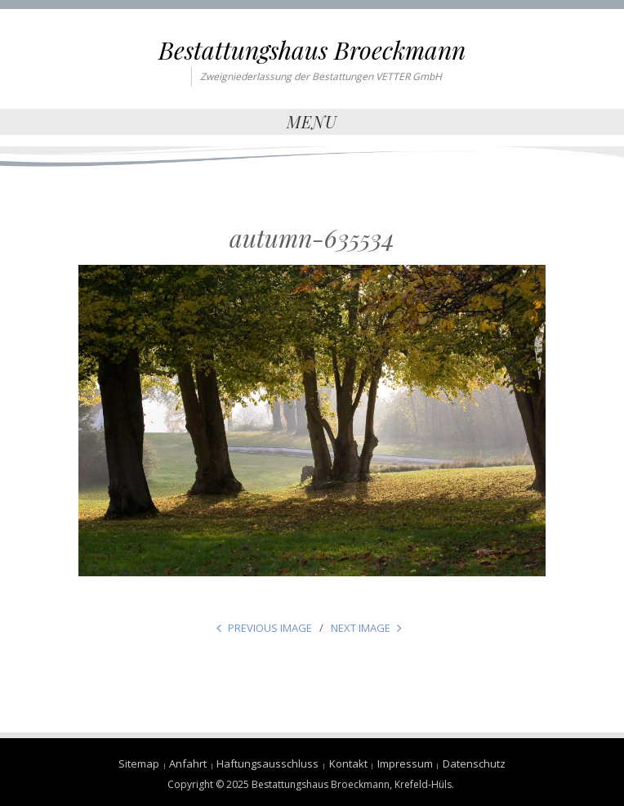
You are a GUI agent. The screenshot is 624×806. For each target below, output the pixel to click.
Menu (312, 121)
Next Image (360, 627)
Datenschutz (474, 763)
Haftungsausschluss (267, 763)
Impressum (405, 763)
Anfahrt (188, 763)
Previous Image (270, 627)
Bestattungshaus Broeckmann (312, 50)
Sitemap (138, 763)
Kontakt (348, 763)
